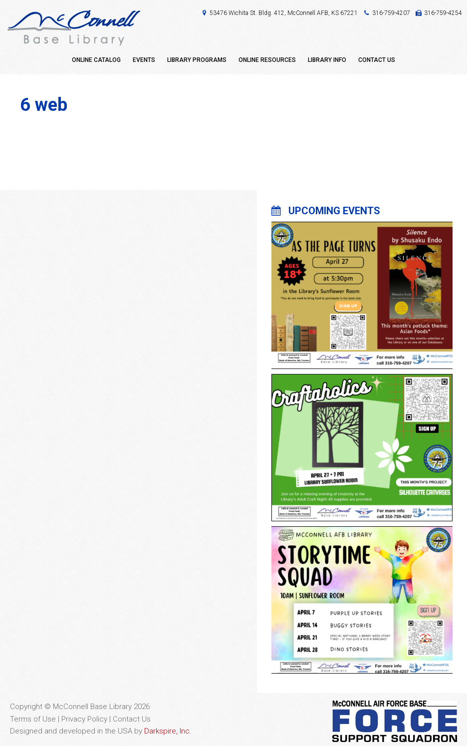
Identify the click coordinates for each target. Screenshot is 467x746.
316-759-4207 (391, 12)
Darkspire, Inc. (168, 731)
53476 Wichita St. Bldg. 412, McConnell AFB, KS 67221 (284, 12)
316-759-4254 (443, 12)
